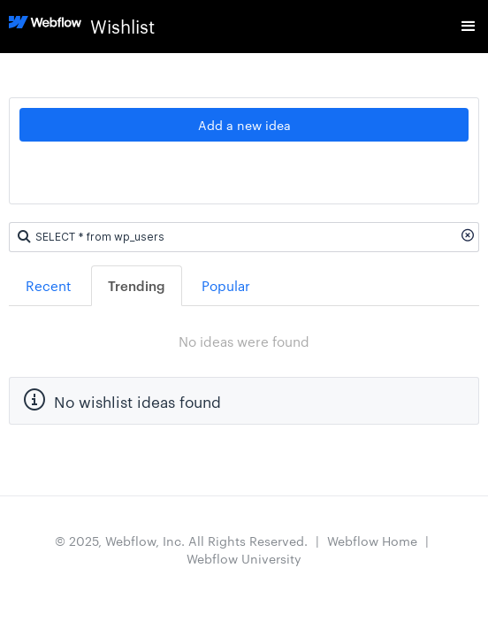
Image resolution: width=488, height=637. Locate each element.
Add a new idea (244, 125)
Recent (49, 285)
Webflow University (244, 558)
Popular (226, 285)
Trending (136, 285)
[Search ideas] (244, 237)
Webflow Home (372, 540)
